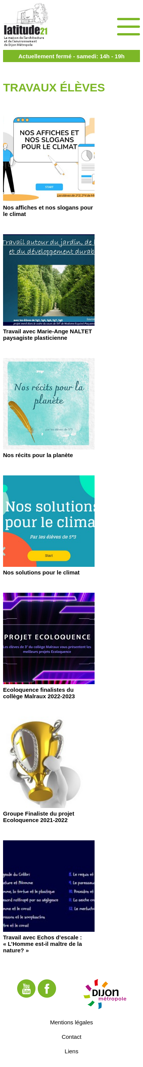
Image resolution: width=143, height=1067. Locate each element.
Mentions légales (71, 1022)
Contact (72, 1036)
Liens (72, 1051)
